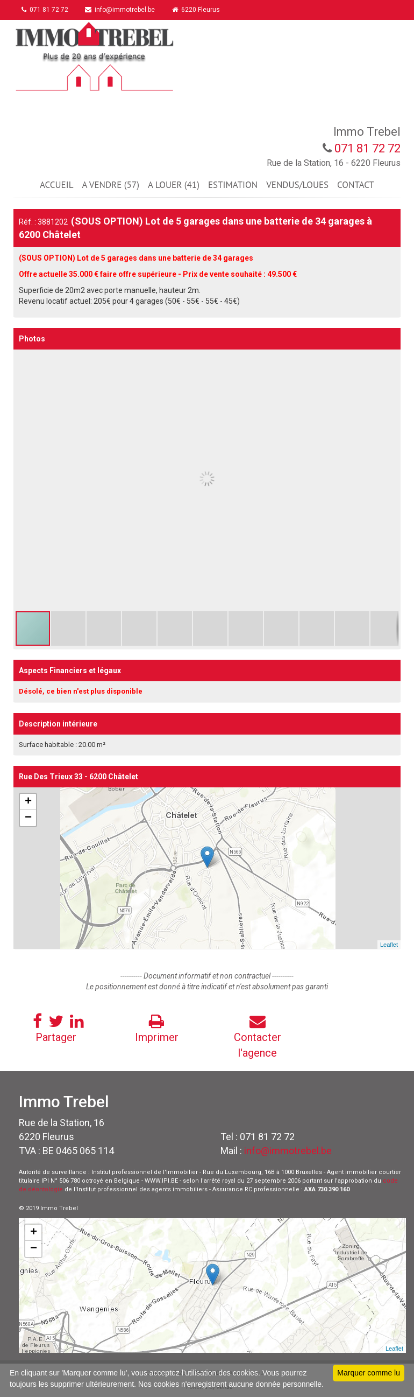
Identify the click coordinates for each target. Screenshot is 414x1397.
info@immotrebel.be (120, 9)
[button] (390, 359)
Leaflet (389, 944)
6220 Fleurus (196, 9)
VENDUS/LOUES (297, 185)
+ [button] (28, 802)
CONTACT (355, 185)
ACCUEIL (56, 185)
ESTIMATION (233, 185)
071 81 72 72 (45, 9)
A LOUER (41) (173, 185)
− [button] (28, 818)
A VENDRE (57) (110, 185)
